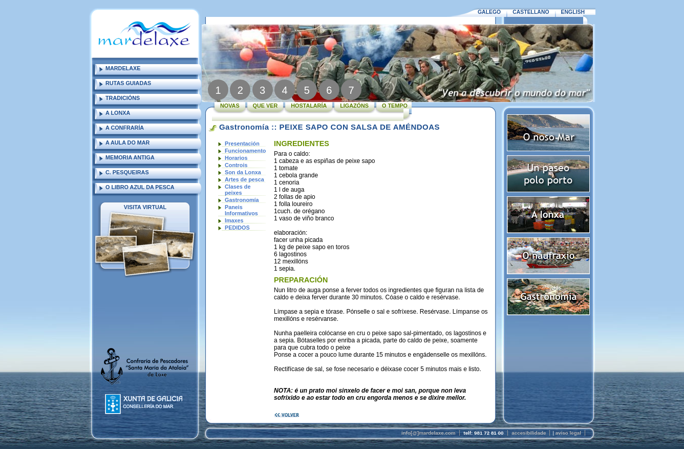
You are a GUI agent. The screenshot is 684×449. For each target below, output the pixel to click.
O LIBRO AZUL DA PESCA (140, 187)
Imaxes (234, 220)
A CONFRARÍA (124, 128)
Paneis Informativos (241, 210)
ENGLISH (573, 12)
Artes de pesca (244, 179)
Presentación (242, 143)
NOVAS (230, 106)
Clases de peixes (237, 189)
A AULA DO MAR (127, 142)
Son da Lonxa (243, 172)
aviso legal (568, 433)
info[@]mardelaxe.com (428, 433)
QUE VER (265, 106)
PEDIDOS (237, 227)
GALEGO (489, 12)
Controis (236, 165)
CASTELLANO (530, 12)
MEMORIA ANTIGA (130, 157)
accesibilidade (528, 433)
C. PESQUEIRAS (127, 172)
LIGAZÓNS (354, 106)
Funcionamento (245, 151)
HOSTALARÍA (309, 106)
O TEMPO (395, 106)
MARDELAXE (122, 68)
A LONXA (117, 113)
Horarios (236, 158)
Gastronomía (242, 200)
